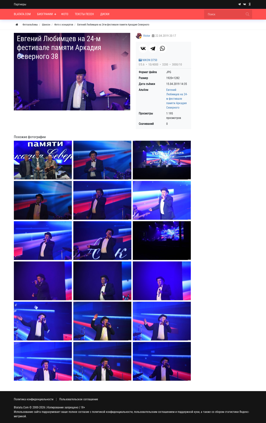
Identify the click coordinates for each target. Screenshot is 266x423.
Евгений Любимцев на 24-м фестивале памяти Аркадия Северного (176, 98)
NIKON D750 (148, 60)
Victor (146, 35)
